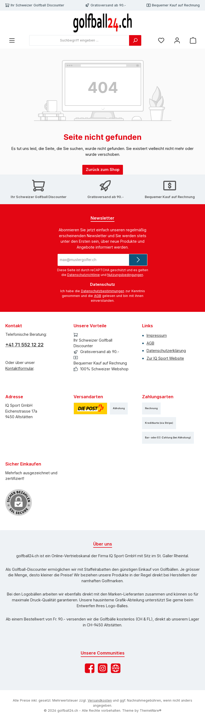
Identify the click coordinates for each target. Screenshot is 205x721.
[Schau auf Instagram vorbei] (103, 668)
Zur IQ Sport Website (165, 358)
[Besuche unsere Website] (116, 668)
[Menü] (12, 40)
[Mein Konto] (177, 40)
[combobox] (79, 40)
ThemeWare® (150, 710)
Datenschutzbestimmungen (102, 291)
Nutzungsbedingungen (125, 275)
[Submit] (138, 260)
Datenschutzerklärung (166, 350)
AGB (97, 296)
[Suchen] (135, 40)
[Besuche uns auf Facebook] (90, 668)
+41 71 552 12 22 (24, 344)
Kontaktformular (19, 368)
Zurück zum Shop (102, 169)
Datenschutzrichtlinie (83, 275)
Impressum (157, 335)
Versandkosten (100, 700)
